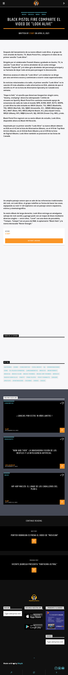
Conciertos (8, 403)
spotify (7, 381)
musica (7, 374)
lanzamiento (32, 370)
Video (44, 14)
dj (44, 367)
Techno (28, 381)
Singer (54, 377)
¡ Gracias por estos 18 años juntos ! (34, 416)
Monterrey (52, 370)
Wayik (20, 663)
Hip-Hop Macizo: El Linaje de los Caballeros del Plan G (34, 488)
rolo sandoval (10, 465)
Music (24, 14)
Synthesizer (18, 381)
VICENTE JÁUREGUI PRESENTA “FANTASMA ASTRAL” (34, 564)
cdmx (16, 367)
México (56, 374)
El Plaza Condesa (17, 370)
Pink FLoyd (31, 377)
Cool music (37, 367)
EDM (6, 370)
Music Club (16, 374)
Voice (43, 381)
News (38, 14)
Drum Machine (53, 367)
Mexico (43, 370)
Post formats (44, 377)
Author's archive (34, 240)
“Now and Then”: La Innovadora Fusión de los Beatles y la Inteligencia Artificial (34, 452)
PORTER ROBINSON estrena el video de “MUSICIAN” (34, 535)
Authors (7, 367)
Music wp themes (44, 374)
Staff (31, 33)
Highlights (8, 439)
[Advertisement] (19, 289)
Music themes (29, 374)
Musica (31, 14)
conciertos (25, 367)
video (36, 381)
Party (22, 377)
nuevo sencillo (11, 377)
